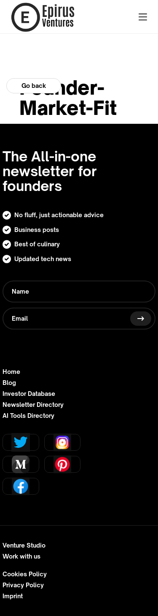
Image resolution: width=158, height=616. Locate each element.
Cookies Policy (25, 574)
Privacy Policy (23, 585)
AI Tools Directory (28, 416)
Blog (9, 383)
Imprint (13, 596)
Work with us (21, 556)
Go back (33, 85)
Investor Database (29, 394)
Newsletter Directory (33, 405)
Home (11, 372)
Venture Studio (24, 545)
